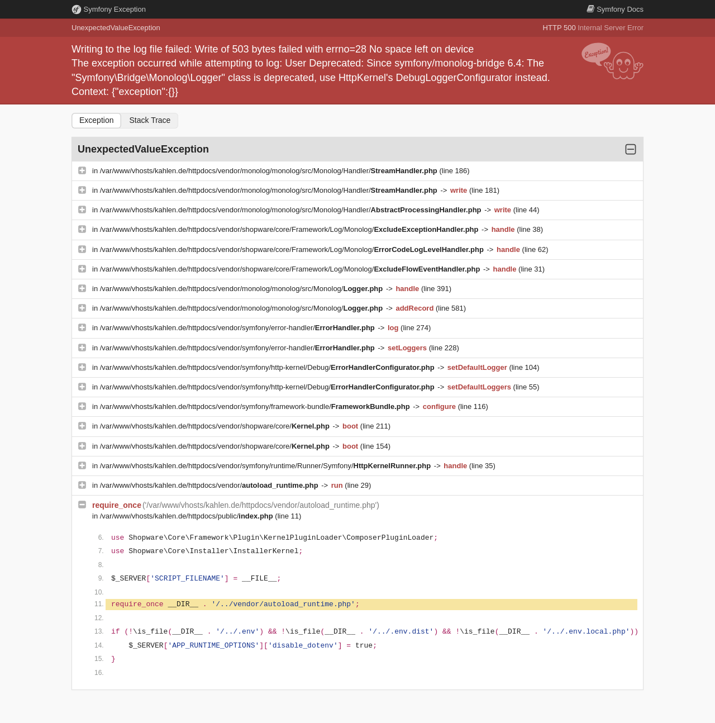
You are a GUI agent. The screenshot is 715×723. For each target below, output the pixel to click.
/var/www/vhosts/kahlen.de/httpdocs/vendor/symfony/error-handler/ (238, 328)
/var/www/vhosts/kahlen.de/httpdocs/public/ (187, 516)
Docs (615, 9)
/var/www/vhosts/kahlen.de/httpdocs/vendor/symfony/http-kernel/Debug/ (268, 367)
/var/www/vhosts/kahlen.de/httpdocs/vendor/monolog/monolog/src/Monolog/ (242, 288)
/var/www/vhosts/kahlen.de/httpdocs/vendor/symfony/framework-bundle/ (256, 406)
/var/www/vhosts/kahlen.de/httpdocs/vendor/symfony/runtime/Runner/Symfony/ (266, 466)
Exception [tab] (96, 120)
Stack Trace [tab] (149, 120)
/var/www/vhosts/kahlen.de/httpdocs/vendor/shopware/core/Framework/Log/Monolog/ (290, 229)
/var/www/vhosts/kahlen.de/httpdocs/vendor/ (210, 485)
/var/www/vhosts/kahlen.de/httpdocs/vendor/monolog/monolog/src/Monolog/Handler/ (270, 171)
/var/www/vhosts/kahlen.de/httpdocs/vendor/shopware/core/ (216, 426)
